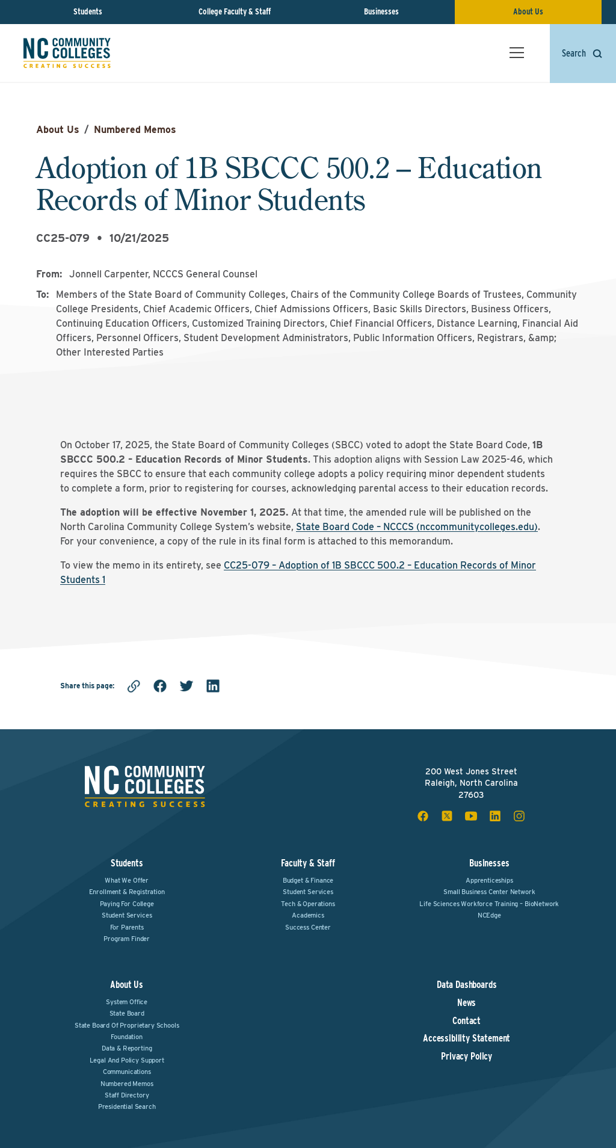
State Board (126, 1013)
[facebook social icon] (423, 816)
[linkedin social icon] (495, 816)
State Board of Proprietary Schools (127, 1025)
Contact (466, 1021)
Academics (308, 915)
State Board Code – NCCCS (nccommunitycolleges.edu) (417, 526)
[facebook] (160, 686)
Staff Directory (127, 1095)
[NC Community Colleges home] (67, 54)
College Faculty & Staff (235, 11)
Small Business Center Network (489, 891)
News (466, 1003)
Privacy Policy (466, 1056)
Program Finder (126, 938)
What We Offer (127, 880)
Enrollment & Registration (127, 891)
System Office (126, 1002)
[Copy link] (133, 686)
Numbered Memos (135, 129)
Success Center (308, 927)
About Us (528, 11)
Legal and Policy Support (127, 1060)
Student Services (127, 915)
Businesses (381, 11)
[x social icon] (447, 816)
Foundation (126, 1036)
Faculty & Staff (308, 863)
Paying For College (127, 904)
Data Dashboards (467, 985)
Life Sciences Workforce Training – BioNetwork (489, 904)
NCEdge (489, 915)
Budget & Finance (308, 880)
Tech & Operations (307, 904)
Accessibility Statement (466, 1038)
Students (87, 11)
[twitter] (186, 686)
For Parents (127, 927)
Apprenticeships (489, 880)
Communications (127, 1071)
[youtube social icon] (471, 816)
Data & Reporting (127, 1048)
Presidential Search (127, 1106)
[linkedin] (213, 686)
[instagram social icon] (519, 816)
